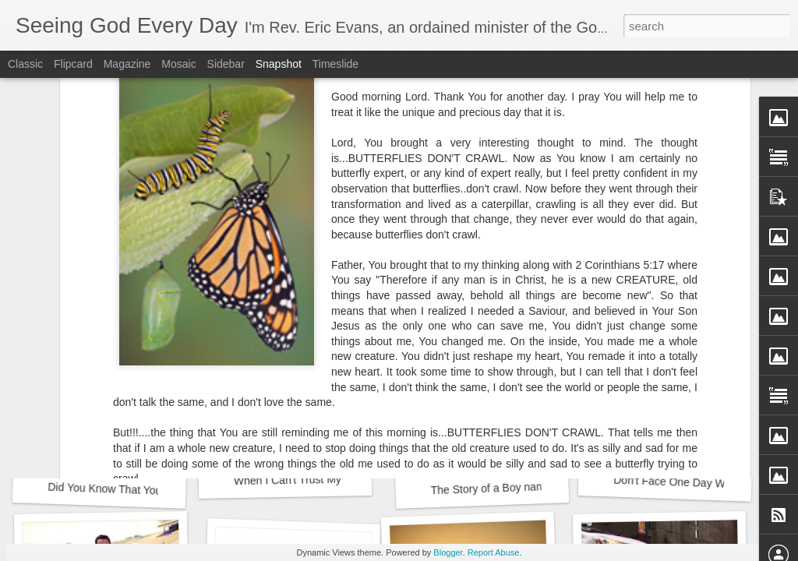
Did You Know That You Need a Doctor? (144, 490)
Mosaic (178, 64)
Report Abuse (494, 552)
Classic (25, 64)
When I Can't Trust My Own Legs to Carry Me (344, 479)
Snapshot (279, 64)
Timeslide (335, 64)
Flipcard (73, 64)
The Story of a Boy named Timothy (514, 487)
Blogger (447, 552)
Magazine (127, 64)
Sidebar (226, 64)
